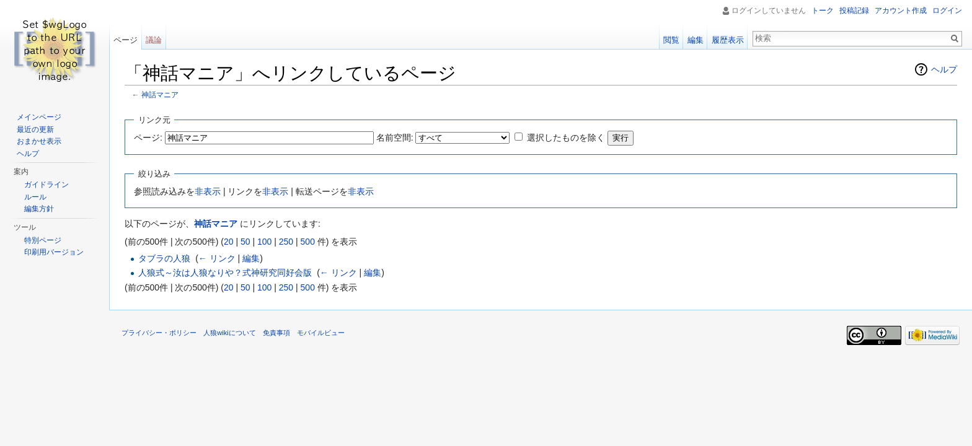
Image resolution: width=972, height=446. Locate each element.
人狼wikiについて (229, 332)
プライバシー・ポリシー (159, 332)
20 (229, 242)
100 (264, 242)
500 (308, 242)
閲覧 (671, 40)
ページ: (148, 137)
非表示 (208, 191)
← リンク (217, 258)
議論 (154, 40)
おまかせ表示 (39, 141)
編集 (251, 258)
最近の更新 (35, 129)
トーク (822, 10)
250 (286, 242)
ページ (125, 40)
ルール (35, 197)
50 (245, 242)
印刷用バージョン (54, 252)
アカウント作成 (901, 10)
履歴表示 (728, 40)
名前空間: (394, 137)
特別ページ (42, 240)
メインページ (39, 117)
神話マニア (160, 94)
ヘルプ (944, 69)
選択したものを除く (566, 137)
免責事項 (276, 332)
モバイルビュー (321, 332)
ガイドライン (46, 184)
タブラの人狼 (164, 258)
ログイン (947, 10)
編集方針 (39, 208)
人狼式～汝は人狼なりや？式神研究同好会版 (225, 273)
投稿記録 (854, 10)
